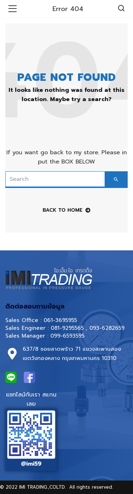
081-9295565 (67, 328)
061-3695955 (60, 320)
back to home (66, 210)
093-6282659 (106, 328)
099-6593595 (68, 336)
